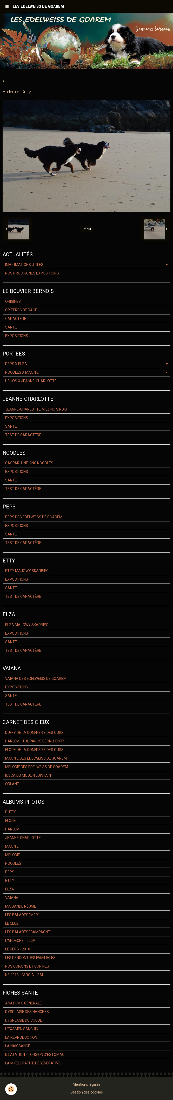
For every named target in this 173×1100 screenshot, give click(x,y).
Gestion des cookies (86, 1092)
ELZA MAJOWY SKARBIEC (26, 625)
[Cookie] (11, 1089)
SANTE (11, 327)
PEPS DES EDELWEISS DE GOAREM (33, 517)
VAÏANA (11, 898)
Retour (86, 229)
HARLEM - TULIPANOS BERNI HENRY (34, 741)
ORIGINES (13, 301)
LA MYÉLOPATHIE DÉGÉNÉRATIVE (33, 1063)
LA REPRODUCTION (21, 1037)
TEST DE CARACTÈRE (23, 435)
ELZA (9, 889)
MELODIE (12, 855)
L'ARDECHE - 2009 (20, 940)
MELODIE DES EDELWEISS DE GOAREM (36, 767)
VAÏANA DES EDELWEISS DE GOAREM (35, 678)
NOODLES (13, 863)
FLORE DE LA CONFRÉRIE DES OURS (34, 750)
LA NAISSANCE (17, 1046)
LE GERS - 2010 (17, 949)
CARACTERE (15, 319)
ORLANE (12, 784)
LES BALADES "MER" (22, 915)
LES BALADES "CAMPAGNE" (28, 932)
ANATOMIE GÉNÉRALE (23, 1003)
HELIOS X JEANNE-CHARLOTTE (31, 381)
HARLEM (12, 829)
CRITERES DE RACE (21, 310)
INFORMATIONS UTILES (24, 265)
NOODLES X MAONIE (22, 372)
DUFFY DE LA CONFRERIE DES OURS (34, 732)
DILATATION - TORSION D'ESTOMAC (34, 1054)
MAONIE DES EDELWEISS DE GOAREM (36, 758)
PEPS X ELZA (16, 364)
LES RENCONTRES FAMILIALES (30, 958)
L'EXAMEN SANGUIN (21, 1029)
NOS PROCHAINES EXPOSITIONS (32, 273)
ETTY (9, 880)
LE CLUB (12, 923)
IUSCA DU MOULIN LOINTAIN (28, 775)
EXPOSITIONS (16, 336)
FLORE (10, 821)
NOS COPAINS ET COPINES (27, 966)
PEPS (9, 872)
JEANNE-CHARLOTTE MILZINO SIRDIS (36, 409)
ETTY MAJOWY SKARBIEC (27, 571)
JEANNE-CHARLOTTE (23, 838)
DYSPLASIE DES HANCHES (27, 1012)
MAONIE (12, 846)
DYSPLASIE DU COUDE (23, 1020)
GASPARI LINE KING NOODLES (29, 463)
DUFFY (10, 812)
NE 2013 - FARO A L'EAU (24, 975)
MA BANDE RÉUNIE (20, 906)
